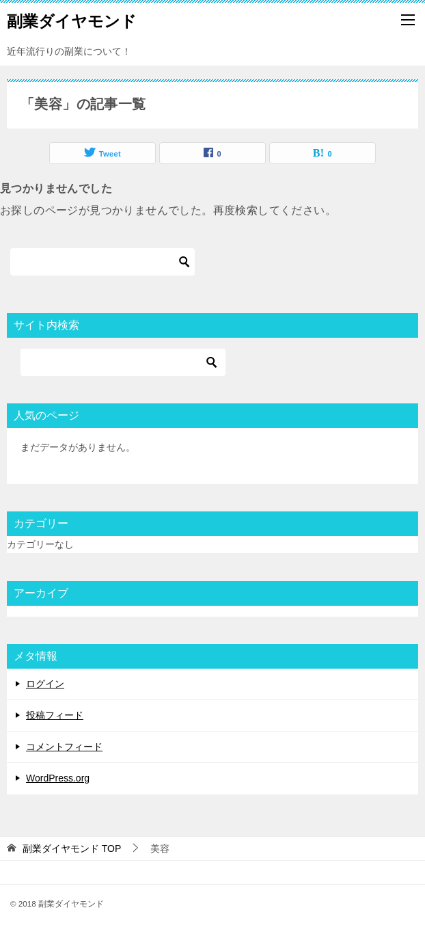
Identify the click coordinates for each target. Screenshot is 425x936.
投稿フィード (54, 715)
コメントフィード (64, 746)
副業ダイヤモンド (72, 19)
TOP (72, 848)
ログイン (45, 683)
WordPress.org (58, 778)
